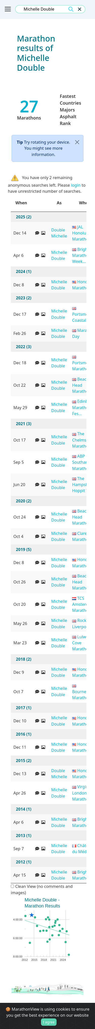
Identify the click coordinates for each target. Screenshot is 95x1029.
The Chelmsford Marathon (83, 440)
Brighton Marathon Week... (83, 255)
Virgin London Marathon (81, 793)
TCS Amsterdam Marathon (83, 604)
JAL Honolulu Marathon (81, 233)
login (75, 185)
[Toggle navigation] (8, 9)
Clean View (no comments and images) (42, 889)
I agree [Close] (49, 1022)
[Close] (77, 142)
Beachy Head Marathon (81, 385)
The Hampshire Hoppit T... (82, 485)
